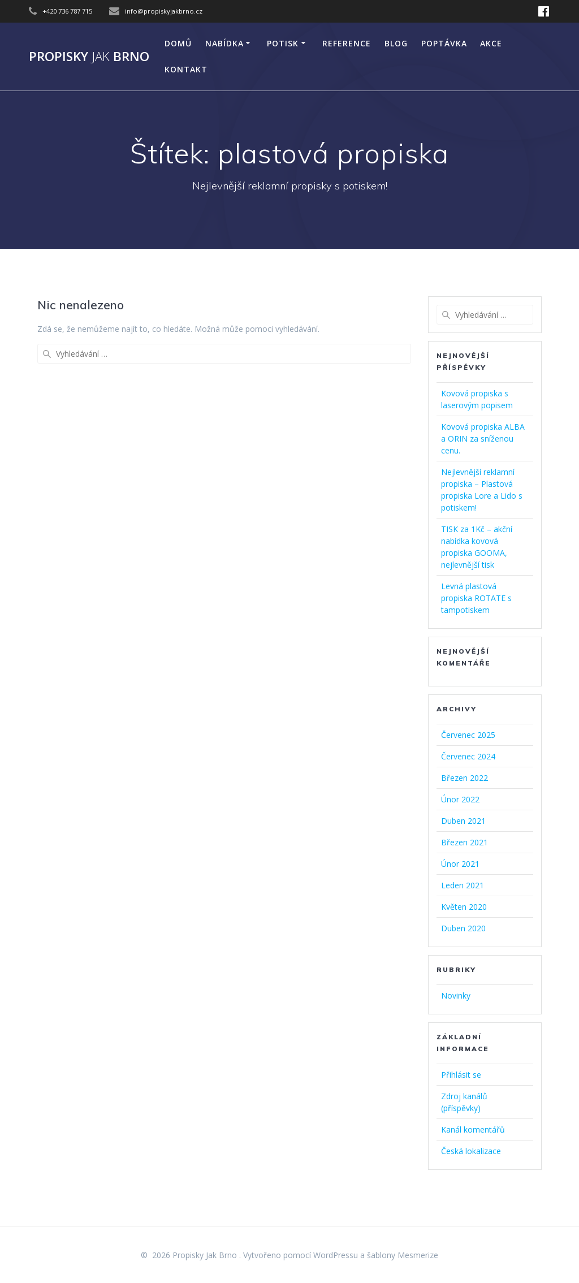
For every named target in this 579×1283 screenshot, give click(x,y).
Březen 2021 (464, 842)
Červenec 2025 (468, 734)
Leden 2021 (462, 885)
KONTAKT (186, 69)
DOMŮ (178, 43)
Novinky (455, 995)
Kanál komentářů (473, 1129)
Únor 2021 (460, 863)
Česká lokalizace (471, 1151)
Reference (346, 43)
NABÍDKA (224, 43)
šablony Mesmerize (402, 1255)
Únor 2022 (460, 799)
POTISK (283, 43)
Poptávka (444, 43)
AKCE (491, 43)
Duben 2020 (463, 928)
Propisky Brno (89, 56)
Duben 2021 (463, 820)
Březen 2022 (464, 777)
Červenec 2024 (468, 756)
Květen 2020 (464, 906)
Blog (396, 43)
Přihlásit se (461, 1074)
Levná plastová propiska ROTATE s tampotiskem (476, 598)
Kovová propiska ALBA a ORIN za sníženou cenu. (483, 438)
